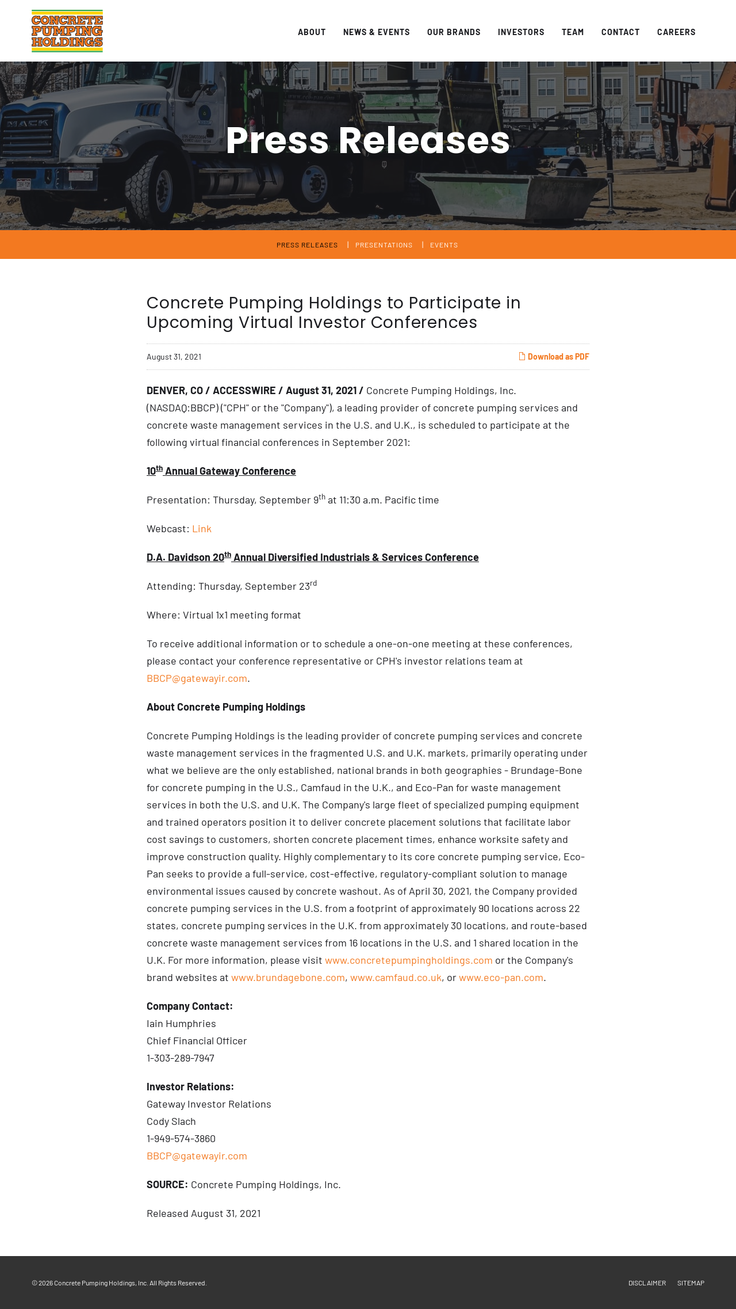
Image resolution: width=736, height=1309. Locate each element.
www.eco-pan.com (501, 977)
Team (573, 32)
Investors (521, 32)
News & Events (376, 32)
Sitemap (690, 1282)
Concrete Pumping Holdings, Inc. (101, 1283)
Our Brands (454, 32)
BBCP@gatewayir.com (197, 677)
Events (444, 245)
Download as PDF (553, 356)
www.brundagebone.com (288, 977)
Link (202, 528)
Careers (676, 32)
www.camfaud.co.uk (396, 977)
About (312, 32)
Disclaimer (647, 1282)
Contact (620, 32)
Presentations (384, 245)
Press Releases (307, 245)
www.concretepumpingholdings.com (409, 959)
